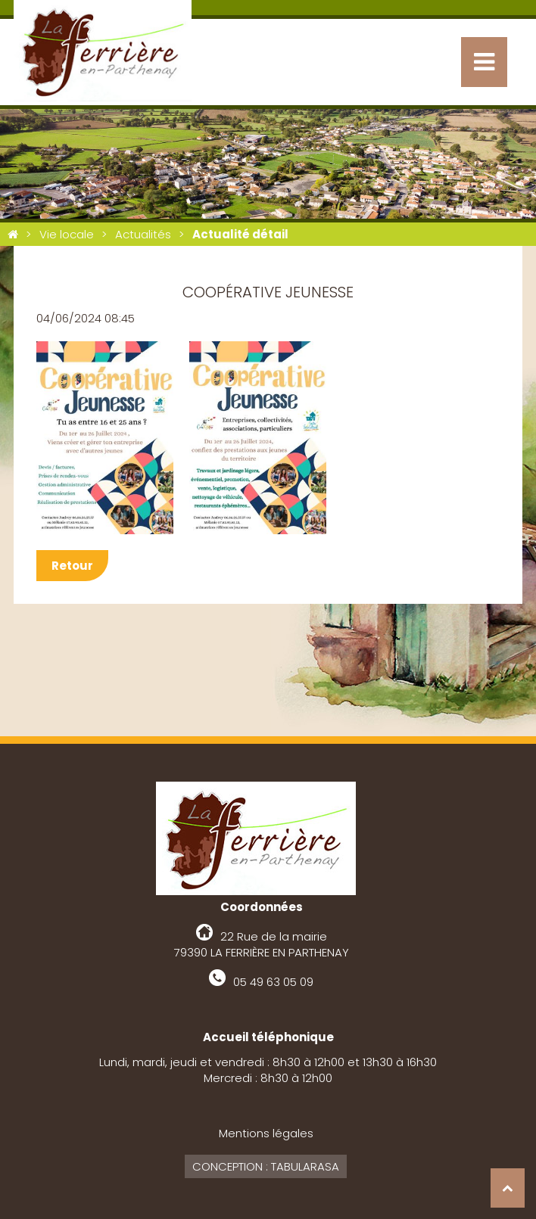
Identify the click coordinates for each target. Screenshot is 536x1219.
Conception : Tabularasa (265, 1166)
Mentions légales (266, 1133)
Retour (72, 566)
